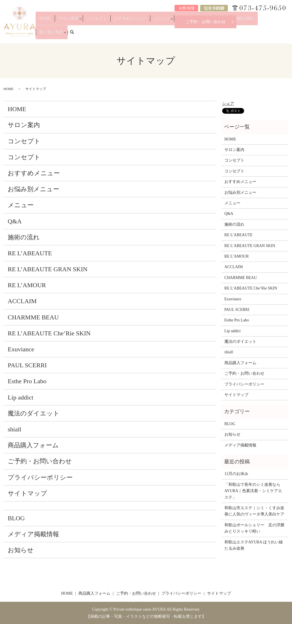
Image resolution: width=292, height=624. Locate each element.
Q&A (223, 35)
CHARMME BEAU (33, 317)
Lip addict (20, 397)
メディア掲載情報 (33, 534)
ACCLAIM (22, 301)
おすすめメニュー (143, 35)
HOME (73, 35)
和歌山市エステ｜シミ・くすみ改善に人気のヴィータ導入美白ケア (254, 511)
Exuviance (21, 349)
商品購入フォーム (33, 445)
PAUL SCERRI (27, 365)
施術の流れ (240, 35)
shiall (14, 429)
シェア (228, 103)
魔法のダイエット (34, 413)
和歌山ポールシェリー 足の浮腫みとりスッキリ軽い (254, 528)
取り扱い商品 (264, 35)
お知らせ (21, 550)
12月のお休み (236, 474)
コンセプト (116, 35)
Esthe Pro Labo (27, 381)
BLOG (16, 518)
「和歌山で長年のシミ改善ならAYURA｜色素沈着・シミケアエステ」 (253, 490)
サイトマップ (27, 493)
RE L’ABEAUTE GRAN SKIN (48, 269)
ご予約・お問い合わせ (206, 22)
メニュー (169, 35)
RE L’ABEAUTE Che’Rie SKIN (49, 333)
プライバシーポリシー (40, 477)
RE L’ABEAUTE (30, 253)
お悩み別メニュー (197, 35)
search (287, 34)
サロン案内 (91, 35)
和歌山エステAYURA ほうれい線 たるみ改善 (255, 545)
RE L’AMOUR (27, 285)
